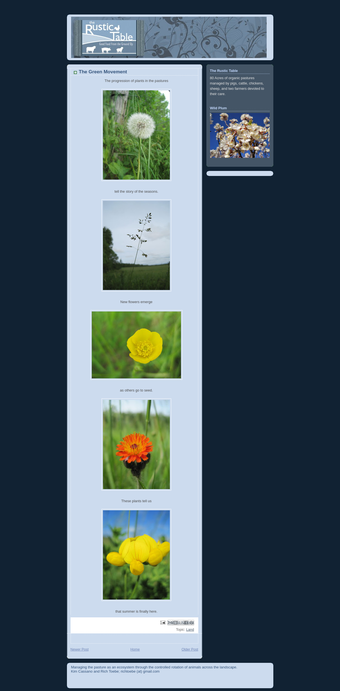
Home (135, 649)
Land (190, 630)
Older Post (190, 649)
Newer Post (80, 649)
